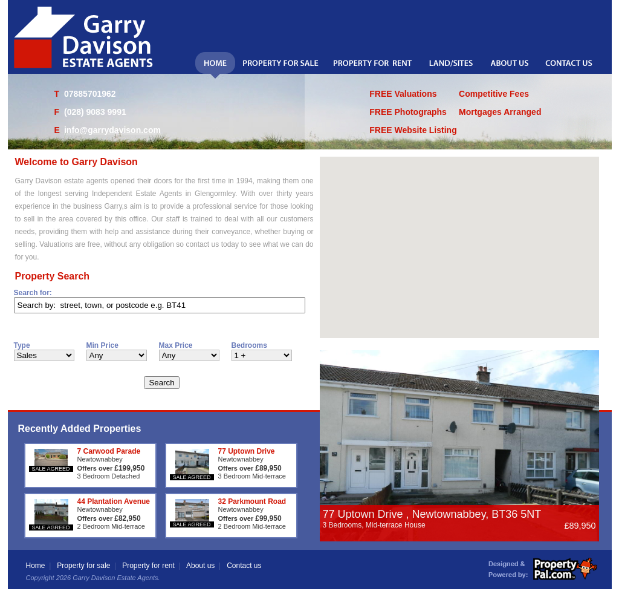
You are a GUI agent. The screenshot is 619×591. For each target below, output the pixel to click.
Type (22, 345)
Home (35, 565)
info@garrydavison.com (112, 130)
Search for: (33, 293)
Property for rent (148, 565)
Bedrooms (249, 345)
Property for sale (83, 565)
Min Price (102, 345)
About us (200, 565)
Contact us (244, 565)
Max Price (176, 345)
